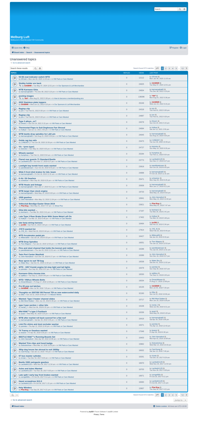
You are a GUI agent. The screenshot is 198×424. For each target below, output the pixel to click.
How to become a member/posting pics (69, 98)
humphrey (25, 155)
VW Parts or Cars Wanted (63, 79)
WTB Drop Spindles (28, 242)
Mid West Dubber (27, 301)
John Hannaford (27, 199)
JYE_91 (24, 231)
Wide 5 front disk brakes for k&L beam (37, 172)
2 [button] (165, 68)
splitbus (24, 275)
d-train (23, 358)
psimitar (24, 269)
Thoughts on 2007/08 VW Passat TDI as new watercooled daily (49, 292)
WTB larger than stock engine (33, 191)
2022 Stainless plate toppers (32, 102)
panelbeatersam (27, 168)
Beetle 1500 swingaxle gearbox (34, 362)
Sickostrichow (26, 345)
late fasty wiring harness (31, 223)
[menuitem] (26, 48)
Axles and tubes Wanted (30, 368)
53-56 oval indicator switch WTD (34, 77)
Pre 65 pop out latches (30, 286)
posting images (26, 96)
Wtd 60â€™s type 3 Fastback (33, 311)
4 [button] (172, 68)
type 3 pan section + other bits (33, 305)
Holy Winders (25, 387)
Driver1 (23, 123)
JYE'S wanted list (27, 229)
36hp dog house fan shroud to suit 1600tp (39, 349)
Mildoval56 (25, 237)
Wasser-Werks (55, 295)
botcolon (24, 149)
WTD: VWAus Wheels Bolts (32, 280)
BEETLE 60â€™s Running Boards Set (37, 337)
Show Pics (59, 206)
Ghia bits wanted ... (28, 210)
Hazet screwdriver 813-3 (30, 381)
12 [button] (182, 68)
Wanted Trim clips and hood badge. (36, 343)
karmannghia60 (27, 92)
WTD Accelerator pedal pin (32, 235)
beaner (23, 333)
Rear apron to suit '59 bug (31, 261)
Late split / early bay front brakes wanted (38, 375)
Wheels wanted (26, 153)
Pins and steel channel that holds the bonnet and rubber (46, 248)
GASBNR (28, 86)
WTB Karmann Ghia (28, 89)
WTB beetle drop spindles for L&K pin (37, 134)
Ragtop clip (24, 108)
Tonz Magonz (26, 244)
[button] (157, 68)
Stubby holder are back (30, 83)
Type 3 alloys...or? (27, 121)
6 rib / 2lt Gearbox (27, 178)
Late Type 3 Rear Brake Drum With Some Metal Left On (45, 216)
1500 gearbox (25, 197)
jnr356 (23, 225)
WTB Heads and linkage (30, 185)
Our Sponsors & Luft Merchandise (71, 86)
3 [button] (169, 68)
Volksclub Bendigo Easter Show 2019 (37, 204)
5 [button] (176, 68)
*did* (26, 98)
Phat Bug (24, 206)
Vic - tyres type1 (26, 147)
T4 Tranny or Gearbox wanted (33, 330)
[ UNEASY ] (25, 142)
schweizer (25, 180)
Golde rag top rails (28, 140)
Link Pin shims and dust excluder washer (39, 324)
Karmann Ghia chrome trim (32, 273)
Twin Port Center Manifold (31, 254)
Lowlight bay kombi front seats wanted (37, 166)
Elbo (22, 295)
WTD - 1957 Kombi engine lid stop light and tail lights (44, 267)
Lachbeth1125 (26, 161)
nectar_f (24, 307)
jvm (22, 111)
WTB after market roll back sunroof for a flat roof (42, 318)
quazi (23, 314)
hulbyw (23, 130)
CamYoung (25, 352)
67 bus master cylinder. (30, 356)
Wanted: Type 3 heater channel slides (37, 299)
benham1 (24, 212)
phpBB (91, 412)
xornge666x (25, 377)
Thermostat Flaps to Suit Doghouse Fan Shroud (42, 127)
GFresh (24, 79)
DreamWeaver (26, 282)
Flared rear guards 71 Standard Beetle (37, 159)
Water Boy (25, 263)
